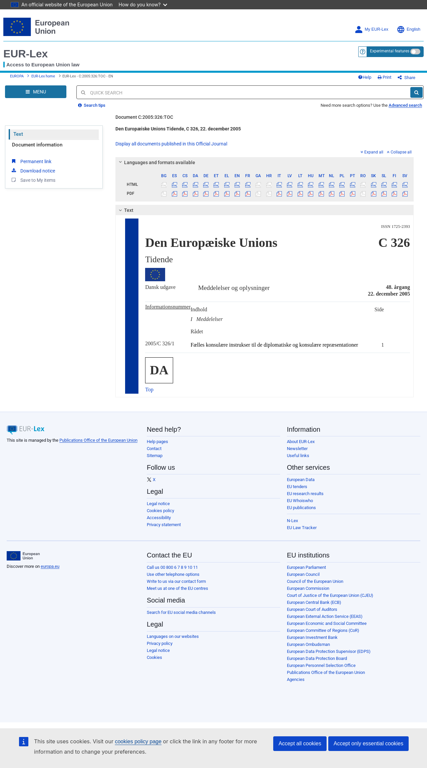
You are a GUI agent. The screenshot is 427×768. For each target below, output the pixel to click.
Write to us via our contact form (176, 581)
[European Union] (23, 555)
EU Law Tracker (302, 527)
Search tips (91, 105)
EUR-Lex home (43, 76)
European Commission (308, 588)
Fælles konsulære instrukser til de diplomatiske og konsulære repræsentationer (274, 345)
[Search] (416, 92)
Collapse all (399, 152)
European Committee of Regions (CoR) (323, 630)
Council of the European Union (315, 581)
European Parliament (306, 567)
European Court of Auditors (312, 609)
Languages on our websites (173, 636)
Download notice (32, 170)
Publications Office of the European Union (98, 440)
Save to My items (32, 179)
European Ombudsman (308, 644)
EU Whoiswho (300, 500)
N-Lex (292, 520)
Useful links (298, 455)
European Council (303, 574)
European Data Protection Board (317, 658)
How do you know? (143, 4)
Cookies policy (160, 510)
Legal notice (158, 503)
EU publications (301, 507)
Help (364, 77)
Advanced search (405, 105)
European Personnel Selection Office (321, 665)
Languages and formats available (156, 162)
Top (149, 389)
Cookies (154, 657)
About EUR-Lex (301, 441)
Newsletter (297, 448)
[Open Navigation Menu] (35, 91)
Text (18, 134)
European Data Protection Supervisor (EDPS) (329, 651)
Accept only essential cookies (368, 743)
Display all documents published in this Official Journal (171, 143)
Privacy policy (159, 643)
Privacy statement (164, 524)
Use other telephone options (173, 574)
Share (406, 77)
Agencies (296, 679)
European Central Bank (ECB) (314, 602)
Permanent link (30, 161)
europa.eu (50, 566)
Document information (37, 145)
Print (384, 77)
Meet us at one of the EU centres (177, 588)
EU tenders (297, 486)
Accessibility (159, 517)
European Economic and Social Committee (327, 623)
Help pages (157, 441)
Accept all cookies (300, 743)
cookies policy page (138, 741)
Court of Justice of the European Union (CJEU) (330, 595)
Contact (154, 448)
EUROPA (17, 76)
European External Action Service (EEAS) (325, 616)
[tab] (264, 162)
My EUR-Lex (371, 29)
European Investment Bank (312, 637)
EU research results (305, 493)
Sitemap (154, 455)
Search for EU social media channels (181, 612)
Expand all (372, 152)
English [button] (408, 29)
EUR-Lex (25, 54)
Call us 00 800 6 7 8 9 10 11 (172, 567)
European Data (301, 479)
